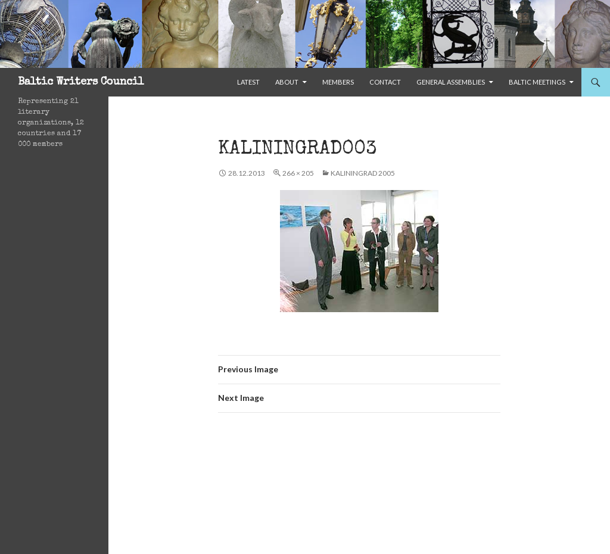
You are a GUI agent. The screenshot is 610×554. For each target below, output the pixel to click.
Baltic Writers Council (81, 82)
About (286, 82)
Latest (248, 82)
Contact (385, 82)
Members (338, 82)
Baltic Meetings (537, 82)
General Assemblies (450, 82)
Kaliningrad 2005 (363, 173)
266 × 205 (298, 173)
